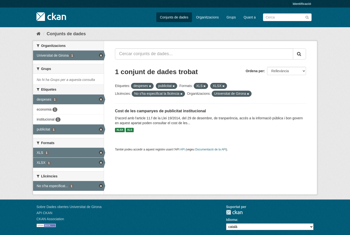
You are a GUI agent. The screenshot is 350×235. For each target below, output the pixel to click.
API (182, 149)
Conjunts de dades (174, 17)
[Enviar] (307, 17)
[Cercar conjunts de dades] (287, 17)
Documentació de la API (210, 149)
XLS (129, 130)
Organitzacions (207, 17)
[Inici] (38, 33)
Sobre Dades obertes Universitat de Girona (69, 207)
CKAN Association (50, 219)
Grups (231, 17)
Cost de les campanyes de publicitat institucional (160, 111)
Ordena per (255, 71)
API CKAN (44, 213)
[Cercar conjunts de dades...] (204, 54)
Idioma (231, 220)
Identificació (302, 4)
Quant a (250, 17)
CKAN (234, 212)
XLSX (119, 130)
